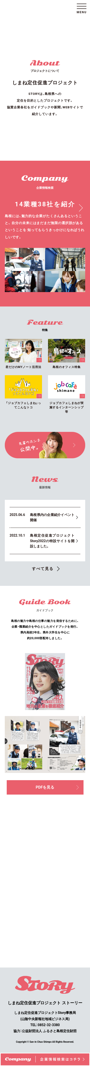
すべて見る (43, 568)
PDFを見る (57, 787)
